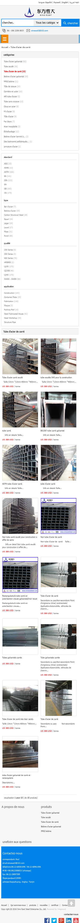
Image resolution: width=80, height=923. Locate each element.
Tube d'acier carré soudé (12, 377)
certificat (54, 905)
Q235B (7, 270)
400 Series (8, 258)
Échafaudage (11, 131)
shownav (4, 39)
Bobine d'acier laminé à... (16, 136)
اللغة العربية (74, 2)
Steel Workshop (10, 318)
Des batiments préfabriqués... (18, 141)
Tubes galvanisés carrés (12, 657)
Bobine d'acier (10, 211)
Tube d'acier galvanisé (15, 61)
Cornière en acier (13, 91)
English (65, 2)
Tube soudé (11, 66)
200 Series (8, 250)
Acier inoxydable (12, 126)
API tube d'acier (12, 96)
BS (5, 176)
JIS (5, 193)
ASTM (6, 172)
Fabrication (8, 301)
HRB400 (7, 262)
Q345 (6, 275)
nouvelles (44, 905)
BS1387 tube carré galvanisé (52, 430)
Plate (6, 231)
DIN (5, 180)
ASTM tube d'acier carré (12, 484)
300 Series (8, 254)
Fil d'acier (9, 111)
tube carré (6, 430)
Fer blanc (9, 121)
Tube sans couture (13, 101)
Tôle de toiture (12, 86)
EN (5, 184)
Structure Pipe (10, 322)
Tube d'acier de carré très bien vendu (17, 719)
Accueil (4, 905)
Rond (6, 236)
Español (48, 2)
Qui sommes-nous (18, 905)
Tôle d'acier (10, 116)
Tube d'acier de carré (20, 47)
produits (32, 905)
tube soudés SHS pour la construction (56, 377)
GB (5, 189)
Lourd (6, 227)
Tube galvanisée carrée (50, 657)
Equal (6, 219)
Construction (9, 293)
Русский (57, 2)
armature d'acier (12, 146)
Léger (6, 223)
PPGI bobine (11, 81)
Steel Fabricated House (14, 314)
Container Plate (10, 297)
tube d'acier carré (48, 484)
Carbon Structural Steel (13, 215)
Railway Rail (9, 310)
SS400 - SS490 (10, 279)
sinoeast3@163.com (39, 30)
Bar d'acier (8, 206)
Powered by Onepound (56, 909)
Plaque (7, 305)
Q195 (6, 266)
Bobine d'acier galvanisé (16, 76)
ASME (6, 168)
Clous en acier (11, 106)
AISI (6, 163)
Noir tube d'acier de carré (51, 537)
